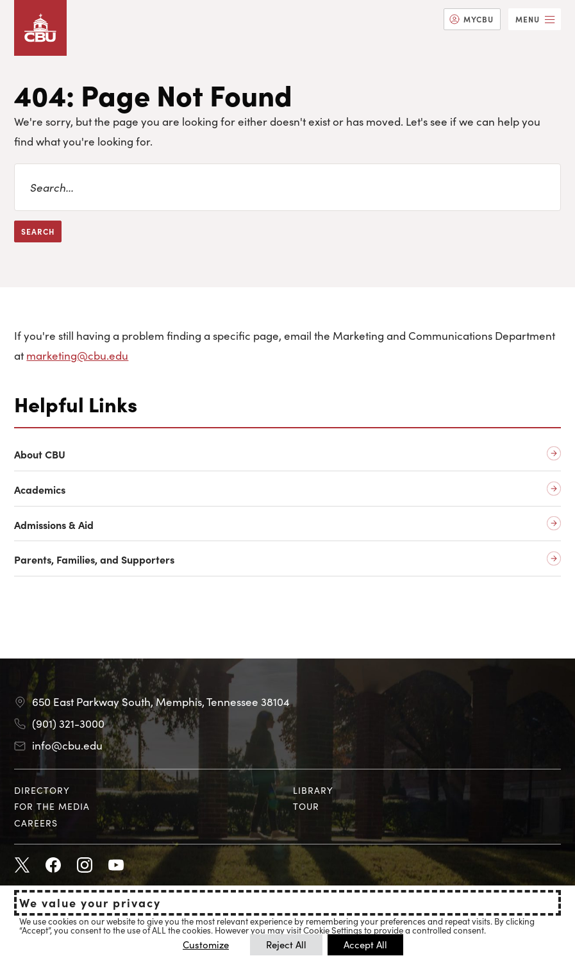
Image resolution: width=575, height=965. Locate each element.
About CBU (39, 454)
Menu (527, 18)
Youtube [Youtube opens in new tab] (116, 865)
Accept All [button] (365, 944)
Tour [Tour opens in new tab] (306, 806)
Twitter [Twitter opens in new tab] (21, 865)
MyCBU (478, 18)
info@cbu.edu (67, 745)
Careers (36, 822)
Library (313, 790)
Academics (39, 489)
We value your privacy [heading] (90, 902)
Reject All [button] (286, 944)
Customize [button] (206, 944)
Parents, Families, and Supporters (94, 559)
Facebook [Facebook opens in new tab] (53, 865)
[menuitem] (472, 19)
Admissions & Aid (54, 525)
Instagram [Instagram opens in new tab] (84, 865)
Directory (42, 790)
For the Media (52, 806)
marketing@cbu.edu (77, 355)
